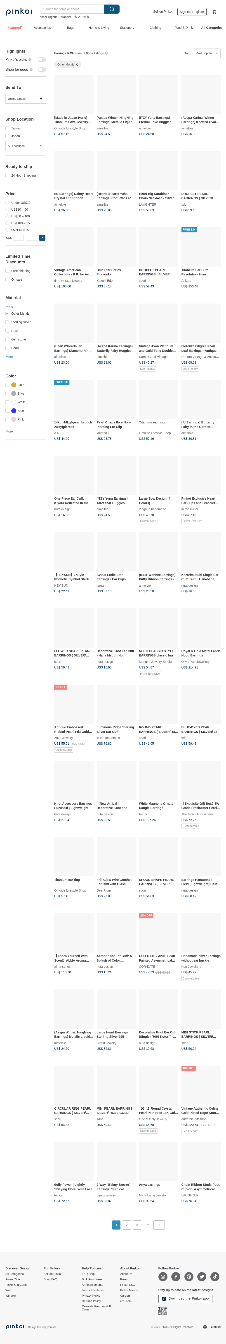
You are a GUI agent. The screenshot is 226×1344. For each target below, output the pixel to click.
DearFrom (104, 890)
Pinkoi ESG (127, 1284)
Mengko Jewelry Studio (155, 661)
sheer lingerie (48, 17)
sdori (184, 204)
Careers (125, 1295)
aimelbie (102, 128)
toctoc (58, 1195)
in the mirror (189, 509)
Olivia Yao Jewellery (195, 661)
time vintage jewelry (68, 280)
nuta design (62, 509)
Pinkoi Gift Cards (16, 1284)
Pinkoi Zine (12, 1279)
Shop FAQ (50, 1279)
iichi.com (126, 1301)
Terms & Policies (93, 1290)
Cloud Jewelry (107, 1043)
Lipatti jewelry (106, 1195)
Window (10, 1295)
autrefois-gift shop (194, 1119)
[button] (42, 238)
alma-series (62, 966)
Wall (8, 1290)
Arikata (186, 280)
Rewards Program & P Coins (96, 1308)
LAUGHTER (147, 204)
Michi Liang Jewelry (153, 1195)
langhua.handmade (152, 509)
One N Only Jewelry (153, 1119)
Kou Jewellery (191, 966)
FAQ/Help (88, 1274)
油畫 (86, 17)
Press (123, 1279)
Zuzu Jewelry (63, 738)
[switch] (25, 59)
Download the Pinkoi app (185, 1299)
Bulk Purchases (92, 1279)
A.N (56, 433)
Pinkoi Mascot (129, 1290)
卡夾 (77, 17)
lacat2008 (104, 433)
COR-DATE (147, 966)
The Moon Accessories (197, 814)
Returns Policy (91, 1301)
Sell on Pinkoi (162, 11)
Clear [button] (9, 307)
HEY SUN (61, 585)
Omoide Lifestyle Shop (70, 128)
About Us (126, 1274)
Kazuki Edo (105, 280)
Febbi (143, 814)
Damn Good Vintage (153, 357)
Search (112, 9)
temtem (102, 585)
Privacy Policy (91, 1295)
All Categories (14, 1274)
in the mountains (108, 738)
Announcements (92, 1284)
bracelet (66, 17)
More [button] (9, 357)
